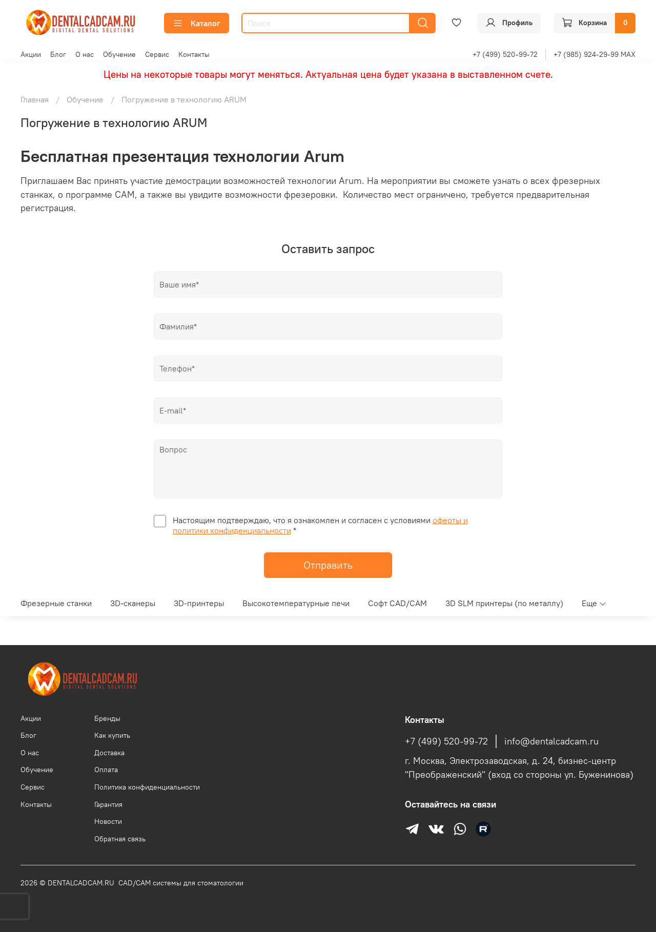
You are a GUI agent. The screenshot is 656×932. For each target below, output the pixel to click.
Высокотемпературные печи (296, 603)
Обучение (119, 54)
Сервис (157, 54)
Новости (108, 821)
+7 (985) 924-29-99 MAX (595, 54)
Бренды (107, 718)
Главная (34, 99)
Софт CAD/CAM (397, 603)
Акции (30, 54)
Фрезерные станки (56, 603)
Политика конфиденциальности (147, 787)
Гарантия (108, 804)
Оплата (106, 769)
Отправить (328, 564)
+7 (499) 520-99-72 (505, 54)
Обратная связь (120, 838)
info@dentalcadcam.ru (551, 741)
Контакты (194, 54)
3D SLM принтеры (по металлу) (504, 603)
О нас (84, 54)
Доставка (109, 752)
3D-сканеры (132, 603)
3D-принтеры (199, 603)
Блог (58, 54)
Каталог (196, 23)
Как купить (112, 735)
